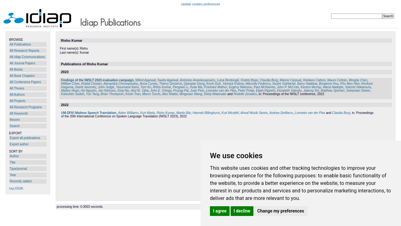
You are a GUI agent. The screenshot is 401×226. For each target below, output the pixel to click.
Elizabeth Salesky (289, 90)
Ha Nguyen (88, 90)
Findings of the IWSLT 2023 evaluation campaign (97, 80)
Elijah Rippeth (265, 90)
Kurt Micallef (230, 113)
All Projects (17, 101)
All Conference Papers (25, 82)
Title (13, 162)
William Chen (70, 83)
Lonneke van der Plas (221, 90)
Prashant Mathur (215, 87)
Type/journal (18, 168)
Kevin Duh (213, 83)
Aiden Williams (128, 113)
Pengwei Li (180, 87)
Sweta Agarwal (167, 80)
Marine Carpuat (290, 80)
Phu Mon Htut (349, 83)
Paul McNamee (264, 87)
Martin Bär (183, 113)
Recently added (21, 181)
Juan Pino (197, 90)
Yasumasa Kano (127, 87)
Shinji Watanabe (215, 94)
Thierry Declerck (170, 83)
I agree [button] (220, 210)
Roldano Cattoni (314, 80)
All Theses (17, 88)
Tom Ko (145, 87)
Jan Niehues (107, 90)
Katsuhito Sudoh (72, 94)
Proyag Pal (181, 90)
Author (14, 156)
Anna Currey (148, 83)
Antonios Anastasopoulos (197, 80)
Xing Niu (123, 90)
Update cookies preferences (200, 4)
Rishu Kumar (162, 87)
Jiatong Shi (311, 90)
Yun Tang (92, 94)
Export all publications (25, 138)
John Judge (106, 87)
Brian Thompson (112, 94)
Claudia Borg (269, 80)
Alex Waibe (170, 94)
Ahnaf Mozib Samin (254, 113)
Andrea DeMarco (281, 113)
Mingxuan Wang (191, 94)
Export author (19, 144)
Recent (15, 119)
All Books (16, 69)
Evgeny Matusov (240, 87)
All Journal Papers (22, 63)
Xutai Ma (196, 87)
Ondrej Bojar (249, 80)
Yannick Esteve (233, 83)
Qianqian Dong (194, 83)
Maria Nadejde (333, 87)
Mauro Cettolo (337, 80)
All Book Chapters (22, 76)
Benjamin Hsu (328, 83)
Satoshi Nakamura (358, 87)
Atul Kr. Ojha (139, 90)
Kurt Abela (147, 113)
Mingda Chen (358, 80)
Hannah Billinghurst (206, 113)
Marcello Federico (258, 83)
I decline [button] (242, 210)
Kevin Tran (133, 94)
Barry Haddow (307, 83)
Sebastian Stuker (358, 90)
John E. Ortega (160, 90)
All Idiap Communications (27, 57)
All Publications (20, 44)
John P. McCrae (288, 87)
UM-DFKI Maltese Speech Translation (88, 113)
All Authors (17, 94)
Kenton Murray (311, 87)
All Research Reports (24, 50)
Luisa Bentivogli (228, 80)
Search (15, 126)
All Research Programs (26, 107)
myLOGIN (16, 188)
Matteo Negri (70, 90)
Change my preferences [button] (280, 210)
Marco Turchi (151, 94)
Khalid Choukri (91, 83)
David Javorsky (85, 87)
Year (13, 175)
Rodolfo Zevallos (245, 94)
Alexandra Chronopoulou (120, 83)
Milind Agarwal (145, 80)
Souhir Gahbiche (284, 83)
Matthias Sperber (333, 90)
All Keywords (19, 113)
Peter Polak (246, 90)
